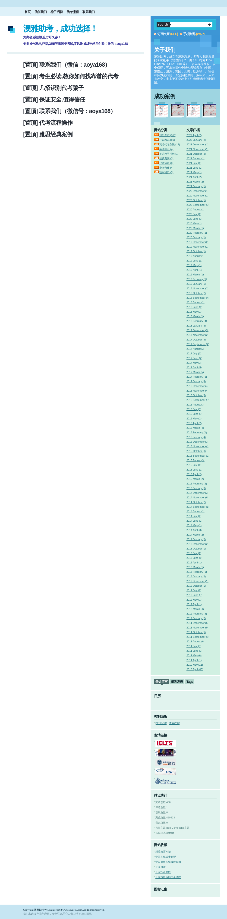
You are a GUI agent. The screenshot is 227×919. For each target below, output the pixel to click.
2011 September (197, 636)
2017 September (197, 344)
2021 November (197, 149)
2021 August (195, 158)
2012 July (193, 590)
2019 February (196, 279)
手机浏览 (189, 34)
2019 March (195, 274)
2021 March (195, 181)
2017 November (197, 335)
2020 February (196, 232)
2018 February (196, 321)
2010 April (194, 669)
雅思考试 (167, 135)
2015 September (197, 455)
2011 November (197, 627)
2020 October (196, 200)
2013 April (194, 562)
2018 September (197, 297)
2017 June (194, 358)
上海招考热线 (163, 872)
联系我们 (88, 12)
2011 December (197, 622)
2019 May (194, 265)
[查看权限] (174, 723)
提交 (209, 24)
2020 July (193, 214)
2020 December (197, 191)
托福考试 (167, 139)
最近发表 (177, 682)
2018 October (196, 293)
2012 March (195, 609)
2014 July (193, 516)
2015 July (193, 465)
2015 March (195, 478)
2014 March (195, 534)
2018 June (194, 307)
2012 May (194, 599)
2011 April (194, 660)
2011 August (195, 641)
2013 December (197, 544)
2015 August (195, 460)
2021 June (194, 167)
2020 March (195, 228)
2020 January (196, 237)
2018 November (197, 288)
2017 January (196, 381)
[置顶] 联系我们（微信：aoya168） (66, 64)
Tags (189, 682)
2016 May (194, 418)
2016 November (197, 390)
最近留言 (161, 682)
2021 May (194, 172)
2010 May (195, 664)
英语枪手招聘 (169, 153)
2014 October (196, 502)
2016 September (197, 400)
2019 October (196, 251)
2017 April (194, 367)
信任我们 (41, 12)
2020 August (195, 209)
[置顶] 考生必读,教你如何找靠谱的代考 (70, 76)
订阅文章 (164, 34)
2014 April (194, 530)
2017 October (196, 339)
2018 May (194, 311)
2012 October (196, 585)
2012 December (197, 581)
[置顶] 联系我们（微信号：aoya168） (69, 111)
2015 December (197, 441)
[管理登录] (161, 723)
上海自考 (160, 867)
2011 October (196, 632)
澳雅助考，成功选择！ (60, 28)
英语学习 (166, 149)
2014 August (195, 511)
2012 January (196, 618)
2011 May (194, 655)
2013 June (194, 557)
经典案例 (166, 158)
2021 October (196, 153)
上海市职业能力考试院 (168, 877)
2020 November (197, 195)
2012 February (196, 613)
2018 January (196, 325)
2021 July (193, 163)
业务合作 (166, 167)
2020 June (194, 218)
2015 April (194, 474)
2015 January (196, 488)
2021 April (194, 177)
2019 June (194, 260)
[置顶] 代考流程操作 (48, 122)
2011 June (194, 650)
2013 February (196, 571)
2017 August (195, 348)
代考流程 (72, 12)
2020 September (197, 204)
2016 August (195, 404)
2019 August (195, 256)
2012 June (194, 595)
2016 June (194, 413)
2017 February (196, 376)
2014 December (197, 492)
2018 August (195, 302)
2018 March (195, 316)
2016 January (196, 437)
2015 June (194, 469)
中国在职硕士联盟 (165, 856)
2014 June (194, 520)
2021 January (196, 186)
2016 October (196, 395)
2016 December (197, 386)
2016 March (195, 427)
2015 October (196, 451)
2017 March (195, 372)
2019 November (197, 246)
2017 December (197, 330)
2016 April (194, 423)
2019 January (196, 283)
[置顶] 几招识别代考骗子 (53, 88)
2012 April (194, 604)
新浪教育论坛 (163, 851)
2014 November (197, 497)
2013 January (196, 576)
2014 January (196, 539)
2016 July (193, 409)
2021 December (197, 144)
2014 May (194, 525)
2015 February (196, 483)
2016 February (196, 432)
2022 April (194, 135)
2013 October (196, 548)
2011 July (193, 646)
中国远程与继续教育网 (168, 861)
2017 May (194, 362)
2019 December (197, 242)
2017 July (193, 353)
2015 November (197, 446)
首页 (28, 12)
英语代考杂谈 (169, 144)
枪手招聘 (56, 12)
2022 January (196, 139)
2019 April (194, 269)
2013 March (195, 567)
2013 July (193, 553)
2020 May (194, 223)
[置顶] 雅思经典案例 (48, 134)
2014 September (197, 506)
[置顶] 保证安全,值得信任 (54, 99)
